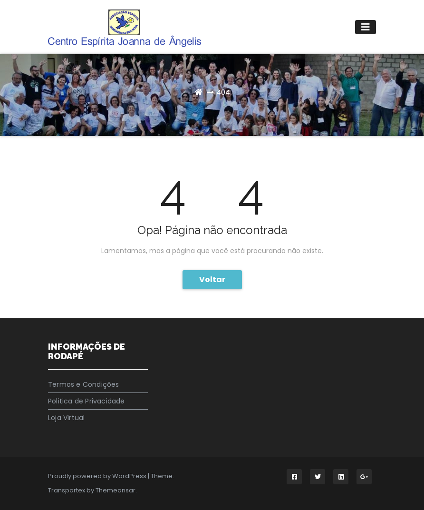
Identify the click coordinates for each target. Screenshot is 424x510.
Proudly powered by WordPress (98, 476)
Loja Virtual (66, 417)
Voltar (212, 279)
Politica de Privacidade (86, 401)
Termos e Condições (83, 384)
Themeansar (115, 490)
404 (223, 92)
